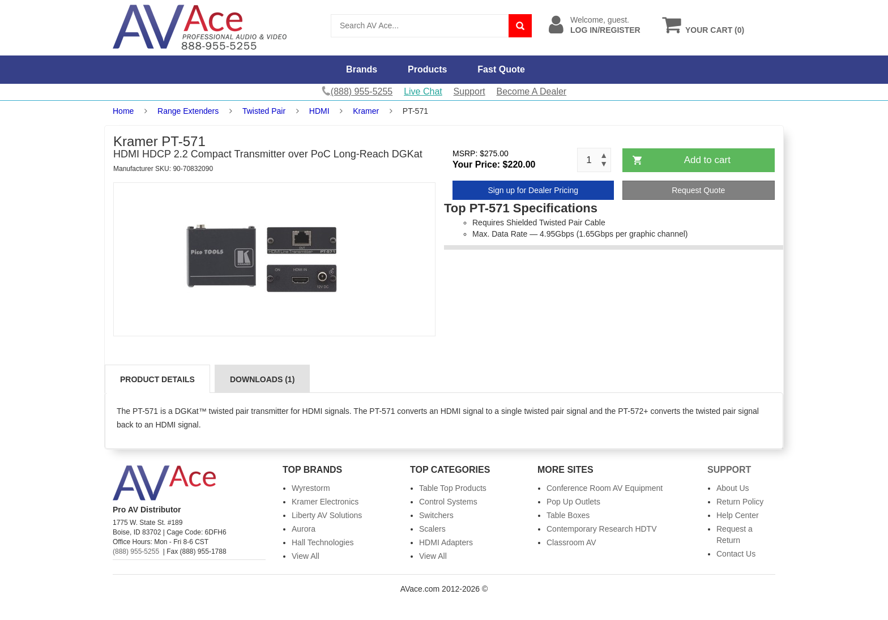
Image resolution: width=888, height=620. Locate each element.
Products (427, 69)
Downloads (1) (262, 379)
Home (123, 111)
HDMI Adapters (446, 542)
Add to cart (707, 160)
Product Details (157, 379)
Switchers (436, 515)
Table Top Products (452, 488)
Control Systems (448, 501)
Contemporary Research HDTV (602, 528)
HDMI (319, 111)
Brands (361, 69)
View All (305, 556)
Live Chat (423, 91)
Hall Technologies (322, 542)
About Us (732, 488)
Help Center (737, 515)
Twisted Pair (263, 111)
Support (469, 91)
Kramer (366, 111)
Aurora (303, 528)
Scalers (432, 528)
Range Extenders (188, 111)
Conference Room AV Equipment (605, 488)
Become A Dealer (532, 91)
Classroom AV (571, 542)
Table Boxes (568, 515)
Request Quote (698, 190)
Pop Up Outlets (573, 501)
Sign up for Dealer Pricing (533, 190)
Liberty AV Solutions (327, 515)
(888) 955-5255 (136, 551)
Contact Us (735, 553)
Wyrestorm (311, 488)
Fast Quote (501, 69)
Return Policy (739, 501)
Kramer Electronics (325, 501)
